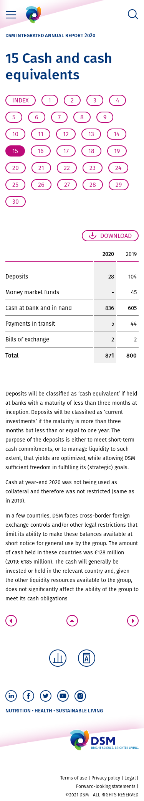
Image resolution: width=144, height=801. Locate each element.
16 (41, 151)
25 (15, 184)
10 (15, 134)
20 (15, 167)
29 (119, 184)
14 (116, 134)
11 (40, 134)
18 (91, 151)
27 (67, 184)
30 (15, 201)
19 (117, 151)
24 (118, 167)
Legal (130, 778)
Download (116, 235)
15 (15, 151)
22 (67, 167)
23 (92, 167)
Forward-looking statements (106, 786)
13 (91, 134)
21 (41, 167)
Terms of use (73, 778)
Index (20, 100)
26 (41, 184)
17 (66, 151)
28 (92, 184)
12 (66, 134)
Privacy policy (105, 778)
